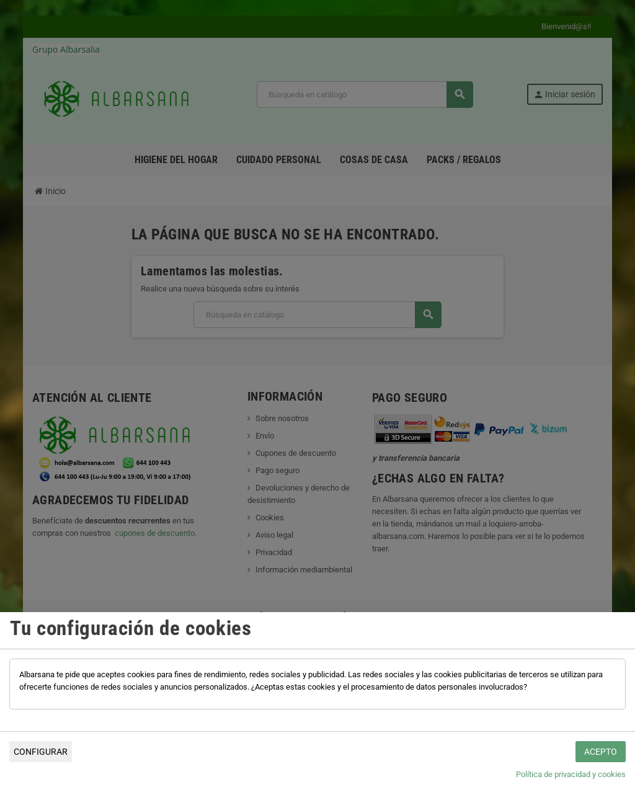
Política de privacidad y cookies (571, 774)
